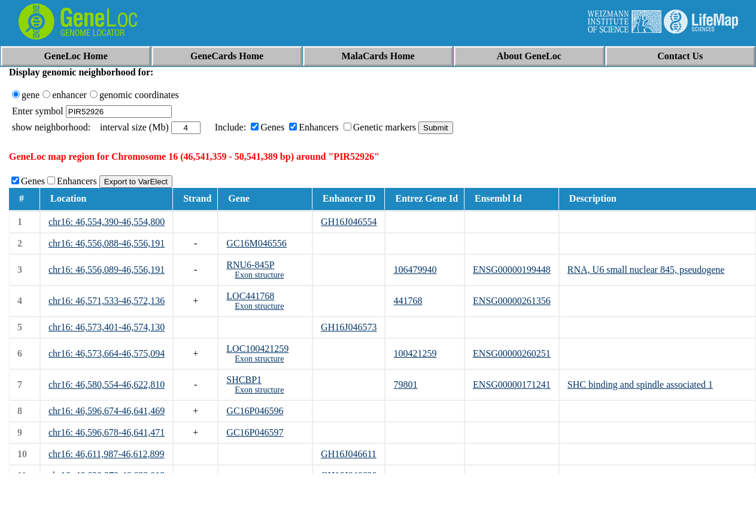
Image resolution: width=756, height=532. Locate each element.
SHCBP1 (244, 380)
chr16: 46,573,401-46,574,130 (106, 327)
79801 (405, 384)
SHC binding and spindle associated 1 (640, 384)
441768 (407, 301)
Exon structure (259, 274)
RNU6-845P (250, 265)
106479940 (414, 270)
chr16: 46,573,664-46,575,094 (106, 353)
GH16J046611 (349, 454)
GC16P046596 (254, 411)
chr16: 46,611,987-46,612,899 (106, 454)
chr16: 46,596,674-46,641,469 (106, 411)
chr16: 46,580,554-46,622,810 (106, 384)
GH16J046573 (349, 327)
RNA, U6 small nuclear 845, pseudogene (646, 270)
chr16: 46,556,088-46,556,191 (106, 243)
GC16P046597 (254, 432)
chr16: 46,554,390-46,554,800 (106, 222)
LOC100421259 (257, 348)
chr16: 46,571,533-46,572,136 (106, 301)
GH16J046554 (349, 222)
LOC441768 (250, 296)
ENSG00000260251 (512, 353)
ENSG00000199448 (512, 270)
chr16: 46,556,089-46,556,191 (106, 270)
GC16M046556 (256, 243)
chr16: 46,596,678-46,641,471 (106, 432)
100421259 (414, 353)
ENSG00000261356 (512, 301)
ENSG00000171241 (512, 384)
